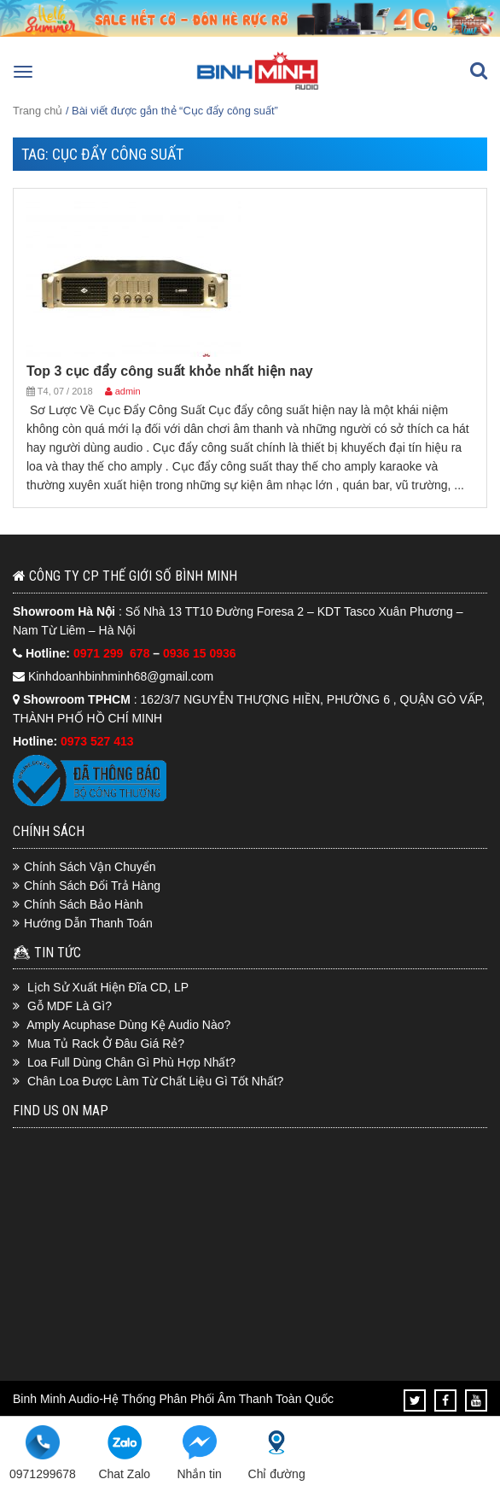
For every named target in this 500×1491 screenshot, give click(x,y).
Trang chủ (37, 110)
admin (128, 391)
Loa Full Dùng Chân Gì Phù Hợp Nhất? (131, 1062)
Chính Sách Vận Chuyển (90, 867)
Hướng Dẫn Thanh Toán (88, 923)
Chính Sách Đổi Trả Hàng (92, 885)
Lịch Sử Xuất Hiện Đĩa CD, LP (108, 987)
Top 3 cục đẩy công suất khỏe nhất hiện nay (169, 371)
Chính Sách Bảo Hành (83, 904)
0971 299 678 (113, 653)
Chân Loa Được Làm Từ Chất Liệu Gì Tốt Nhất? (155, 1081)
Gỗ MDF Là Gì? (69, 1006)
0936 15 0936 (199, 653)
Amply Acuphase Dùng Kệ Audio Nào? (128, 1025)
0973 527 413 (97, 741)
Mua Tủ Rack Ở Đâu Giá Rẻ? (105, 1043)
